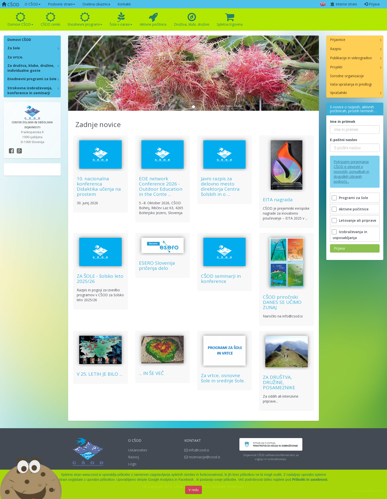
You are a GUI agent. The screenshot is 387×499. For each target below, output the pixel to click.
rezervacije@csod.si (202, 457)
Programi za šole (350, 197)
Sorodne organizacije (347, 76)
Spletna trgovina (230, 19)
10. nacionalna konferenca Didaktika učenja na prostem (99, 186)
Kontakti (124, 4)
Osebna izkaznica (96, 4)
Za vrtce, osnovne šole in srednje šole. (223, 378)
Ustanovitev (137, 450)
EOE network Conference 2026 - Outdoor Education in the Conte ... (160, 186)
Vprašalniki (338, 92)
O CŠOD (32, 4)
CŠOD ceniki (50, 19)
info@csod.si (196, 450)
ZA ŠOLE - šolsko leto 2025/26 (100, 278)
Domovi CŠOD (20, 19)
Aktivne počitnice (153, 19)
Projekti (336, 67)
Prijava (372, 4)
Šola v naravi (121, 19)
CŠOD (10, 4)
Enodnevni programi (85, 19)
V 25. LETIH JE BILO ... (99, 374)
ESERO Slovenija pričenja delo (157, 265)
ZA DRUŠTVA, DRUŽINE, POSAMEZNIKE (279, 382)
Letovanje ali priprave (354, 220)
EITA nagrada (278, 199)
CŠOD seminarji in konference (221, 278)
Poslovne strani (61, 4)
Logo (132, 464)
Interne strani (343, 4)
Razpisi (335, 48)
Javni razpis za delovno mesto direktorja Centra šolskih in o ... (220, 186)
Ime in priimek (342, 121)
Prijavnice (337, 39)
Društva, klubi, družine (191, 19)
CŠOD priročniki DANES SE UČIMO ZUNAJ (282, 302)
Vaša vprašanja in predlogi (351, 84)
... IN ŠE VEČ (151, 373)
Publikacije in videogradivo (351, 57)
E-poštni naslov (343, 139)
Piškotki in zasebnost (309, 481)
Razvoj (133, 457)
